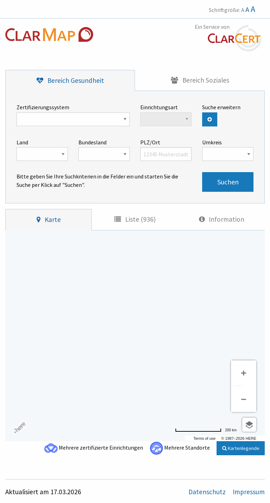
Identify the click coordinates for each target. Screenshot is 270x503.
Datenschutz (207, 492)
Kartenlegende (240, 448)
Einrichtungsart (166, 115)
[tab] (70, 80)
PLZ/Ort (166, 150)
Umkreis (227, 150)
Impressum (249, 492)
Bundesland (104, 150)
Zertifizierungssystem (73, 115)
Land (42, 150)
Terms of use (204, 438)
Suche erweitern (221, 107)
